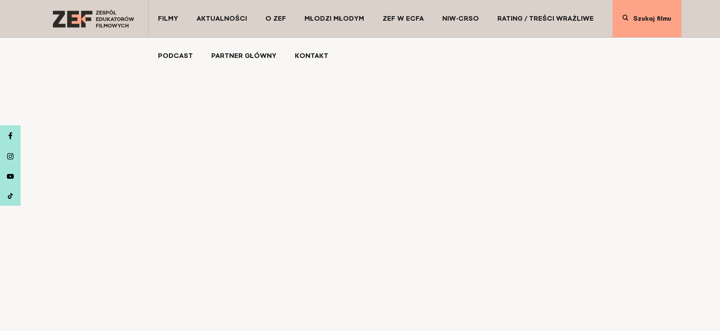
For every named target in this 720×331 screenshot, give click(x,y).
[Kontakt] (312, 55)
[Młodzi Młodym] (334, 18)
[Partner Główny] (244, 55)
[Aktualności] (221, 18)
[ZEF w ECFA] (403, 18)
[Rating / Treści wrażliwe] (545, 18)
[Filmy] (168, 18)
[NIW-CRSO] (460, 18)
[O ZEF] (275, 18)
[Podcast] (175, 55)
